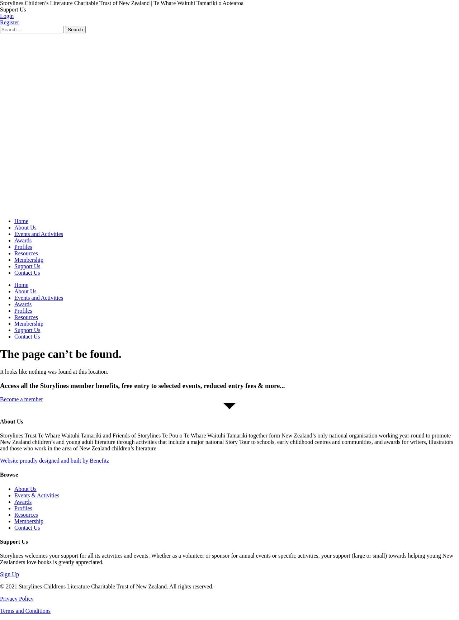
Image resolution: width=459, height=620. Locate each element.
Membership (28, 260)
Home (21, 221)
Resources (26, 253)
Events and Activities (38, 234)
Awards (23, 240)
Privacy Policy (17, 599)
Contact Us (27, 273)
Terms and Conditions (25, 611)
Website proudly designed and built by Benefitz (54, 461)
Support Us (27, 266)
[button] (13, 9)
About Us (25, 227)
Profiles (23, 247)
